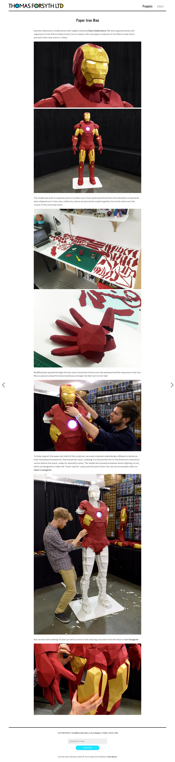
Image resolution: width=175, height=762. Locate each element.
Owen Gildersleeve (97, 30)
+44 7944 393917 (64, 733)
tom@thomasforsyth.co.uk (82, 733)
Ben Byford (112, 757)
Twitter (105, 733)
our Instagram (131, 639)
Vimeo (111, 733)
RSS (116, 733)
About (160, 6)
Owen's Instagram (42, 469)
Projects (147, 6)
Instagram (97, 733)
